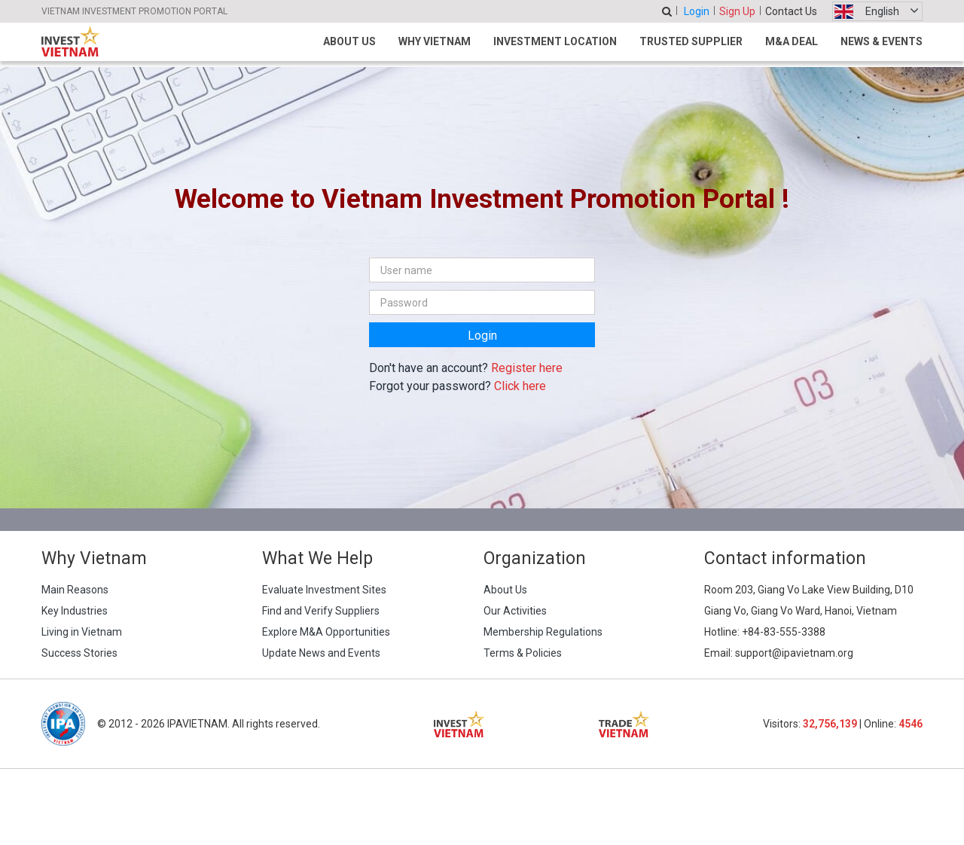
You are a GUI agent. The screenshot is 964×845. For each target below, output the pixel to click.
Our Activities (515, 611)
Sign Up (737, 11)
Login (696, 11)
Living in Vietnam (81, 632)
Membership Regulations (543, 632)
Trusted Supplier (691, 41)
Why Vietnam (434, 41)
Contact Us (791, 11)
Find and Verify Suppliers (321, 611)
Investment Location (555, 41)
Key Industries (74, 611)
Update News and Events (321, 653)
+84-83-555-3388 (783, 632)
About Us (349, 41)
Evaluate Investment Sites (324, 590)
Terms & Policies (523, 653)
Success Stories (79, 653)
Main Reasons (74, 590)
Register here (527, 368)
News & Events (881, 41)
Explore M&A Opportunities (326, 632)
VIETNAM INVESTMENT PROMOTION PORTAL (134, 11)
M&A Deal (791, 41)
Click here (520, 386)
